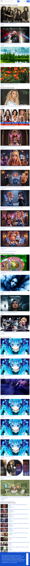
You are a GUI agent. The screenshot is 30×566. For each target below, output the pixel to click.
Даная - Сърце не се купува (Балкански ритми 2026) (17, 537)
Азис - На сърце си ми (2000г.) (6, 476)
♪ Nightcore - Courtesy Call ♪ (5, 436)
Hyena (10, 544)
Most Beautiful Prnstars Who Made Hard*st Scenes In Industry (11, 106)
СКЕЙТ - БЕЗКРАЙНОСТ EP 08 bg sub (7, 395)
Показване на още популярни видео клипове (8, 251)
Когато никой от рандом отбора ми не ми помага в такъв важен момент (13, 271)
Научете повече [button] (14, 562)
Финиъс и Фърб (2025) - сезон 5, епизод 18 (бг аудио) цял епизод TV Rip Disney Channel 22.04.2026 (14, 497)
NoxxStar (2, 333)
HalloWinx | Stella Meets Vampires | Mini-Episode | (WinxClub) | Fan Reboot (13, 166)
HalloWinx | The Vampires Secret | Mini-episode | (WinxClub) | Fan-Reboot (13, 247)
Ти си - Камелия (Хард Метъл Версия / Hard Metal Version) (11, 43)
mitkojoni (2, 24)
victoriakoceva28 (3, 147)
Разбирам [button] (27, 559)
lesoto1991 (2, 44)
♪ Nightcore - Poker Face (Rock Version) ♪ (8, 416)
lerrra (2, 477)
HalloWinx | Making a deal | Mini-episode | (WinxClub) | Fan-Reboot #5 (18, 515)
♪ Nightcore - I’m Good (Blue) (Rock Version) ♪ (8, 355)
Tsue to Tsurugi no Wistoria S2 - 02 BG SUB (8, 332)
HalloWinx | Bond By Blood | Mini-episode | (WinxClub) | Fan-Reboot (12, 207)
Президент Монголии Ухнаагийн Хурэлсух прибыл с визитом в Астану (18, 543)
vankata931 (3, 356)
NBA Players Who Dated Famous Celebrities (8, 126)
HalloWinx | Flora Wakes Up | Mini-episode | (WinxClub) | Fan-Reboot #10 (13, 227)
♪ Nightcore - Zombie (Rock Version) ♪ (7, 375)
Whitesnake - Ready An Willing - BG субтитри (8, 23)
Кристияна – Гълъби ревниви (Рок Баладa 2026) (9, 312)
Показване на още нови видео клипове (7, 501)
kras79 (2, 313)
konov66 (2, 85)
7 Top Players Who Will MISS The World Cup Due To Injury (18, 532)
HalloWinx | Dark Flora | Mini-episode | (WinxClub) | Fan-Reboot (11, 146)
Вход (28, 1)
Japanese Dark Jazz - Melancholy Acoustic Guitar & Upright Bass (18, 548)
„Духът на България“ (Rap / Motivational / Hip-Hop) (9, 84)
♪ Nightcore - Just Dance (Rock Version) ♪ (7, 456)
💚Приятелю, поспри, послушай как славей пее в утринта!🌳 (11, 63)
